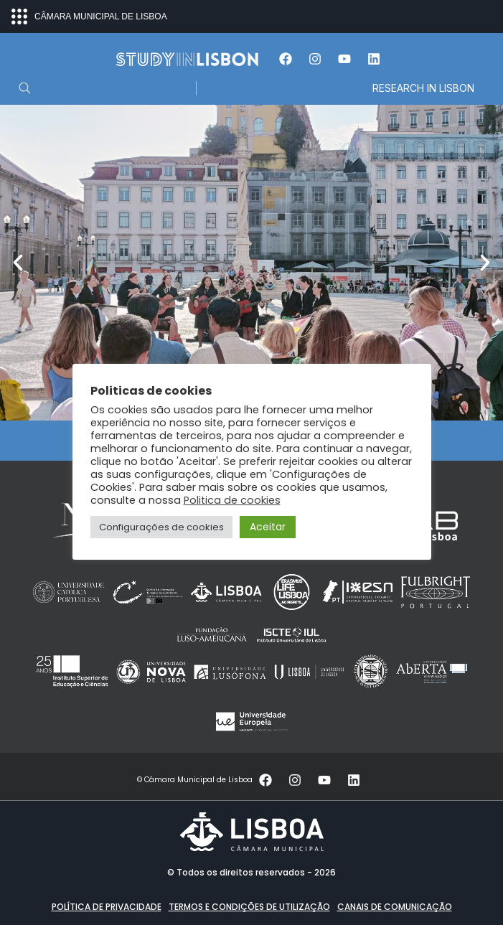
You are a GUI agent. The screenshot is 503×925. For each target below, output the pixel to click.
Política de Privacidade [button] (106, 907)
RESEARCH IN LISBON (423, 88)
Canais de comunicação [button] (394, 907)
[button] (18, 262)
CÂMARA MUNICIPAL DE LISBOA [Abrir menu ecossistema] (89, 16)
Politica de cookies (232, 500)
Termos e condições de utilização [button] (249, 907)
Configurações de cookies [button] (161, 527)
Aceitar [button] (268, 527)
